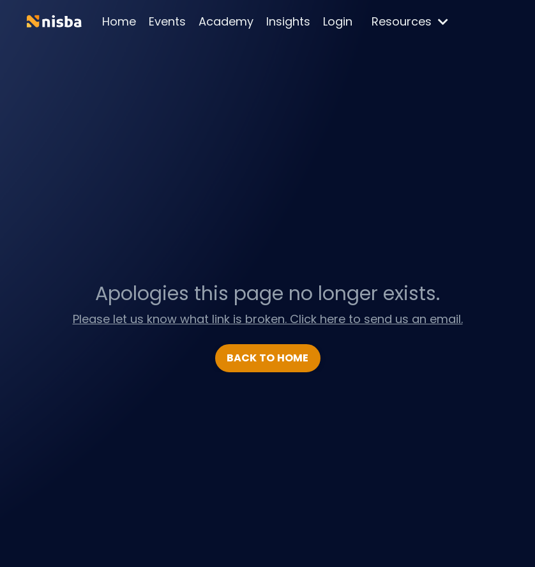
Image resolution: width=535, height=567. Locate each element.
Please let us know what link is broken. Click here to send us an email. (268, 319)
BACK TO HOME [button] (268, 358)
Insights (288, 21)
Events (167, 21)
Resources (410, 21)
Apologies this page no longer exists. (267, 293)
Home (119, 21)
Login (337, 21)
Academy (226, 21)
